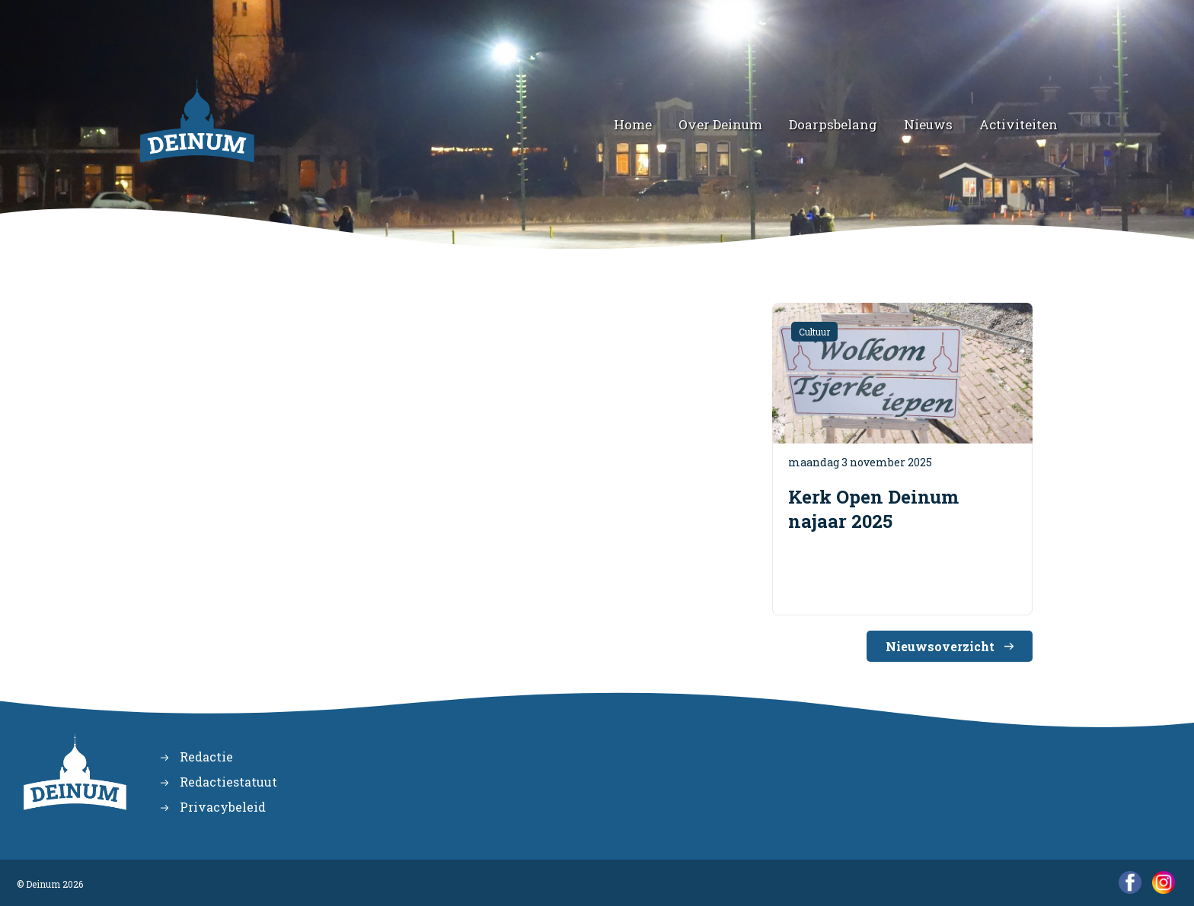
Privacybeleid (223, 807)
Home (633, 124)
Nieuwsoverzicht (940, 646)
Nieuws (928, 124)
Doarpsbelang (833, 124)
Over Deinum (720, 124)
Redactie (206, 757)
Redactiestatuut (228, 782)
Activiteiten (1018, 124)
